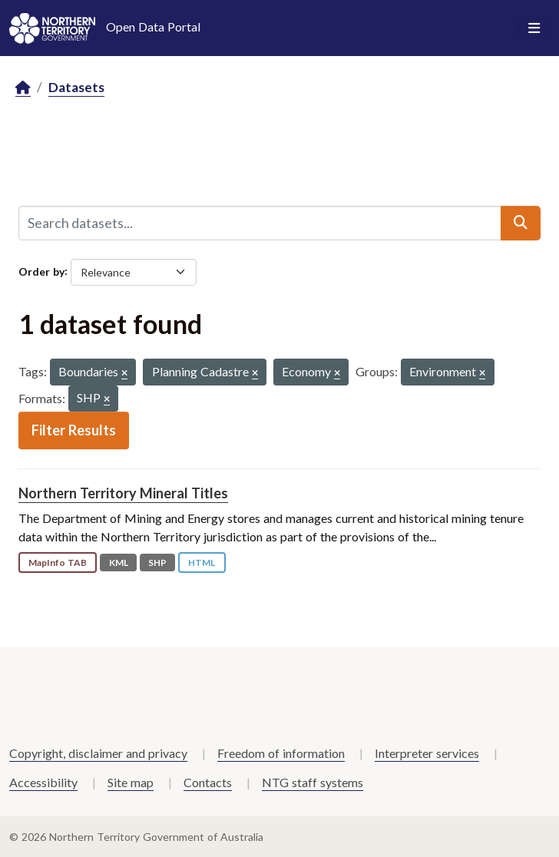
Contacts (208, 782)
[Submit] (521, 223)
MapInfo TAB (57, 562)
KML (118, 562)
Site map (131, 782)
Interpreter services (427, 753)
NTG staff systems (312, 782)
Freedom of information (281, 753)
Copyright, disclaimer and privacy (98, 753)
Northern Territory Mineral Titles (123, 493)
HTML (201, 562)
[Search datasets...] (259, 223)
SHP (157, 562)
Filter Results (73, 430)
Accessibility (43, 782)
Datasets (76, 87)
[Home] (23, 88)
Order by (41, 270)
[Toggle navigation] (534, 28)
